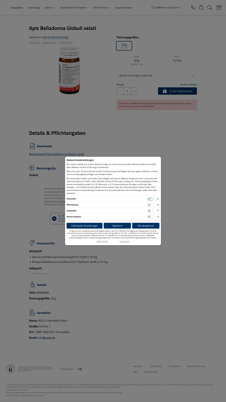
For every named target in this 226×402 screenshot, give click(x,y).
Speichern (117, 225)
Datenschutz (102, 241)
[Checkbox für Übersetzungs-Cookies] (150, 205)
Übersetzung (72, 204)
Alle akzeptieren (146, 225)
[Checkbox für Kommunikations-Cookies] (150, 217)
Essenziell (71, 198)
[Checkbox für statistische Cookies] (150, 211)
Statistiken (72, 210)
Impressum (125, 241)
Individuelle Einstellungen (84, 225)
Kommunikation (74, 216)
